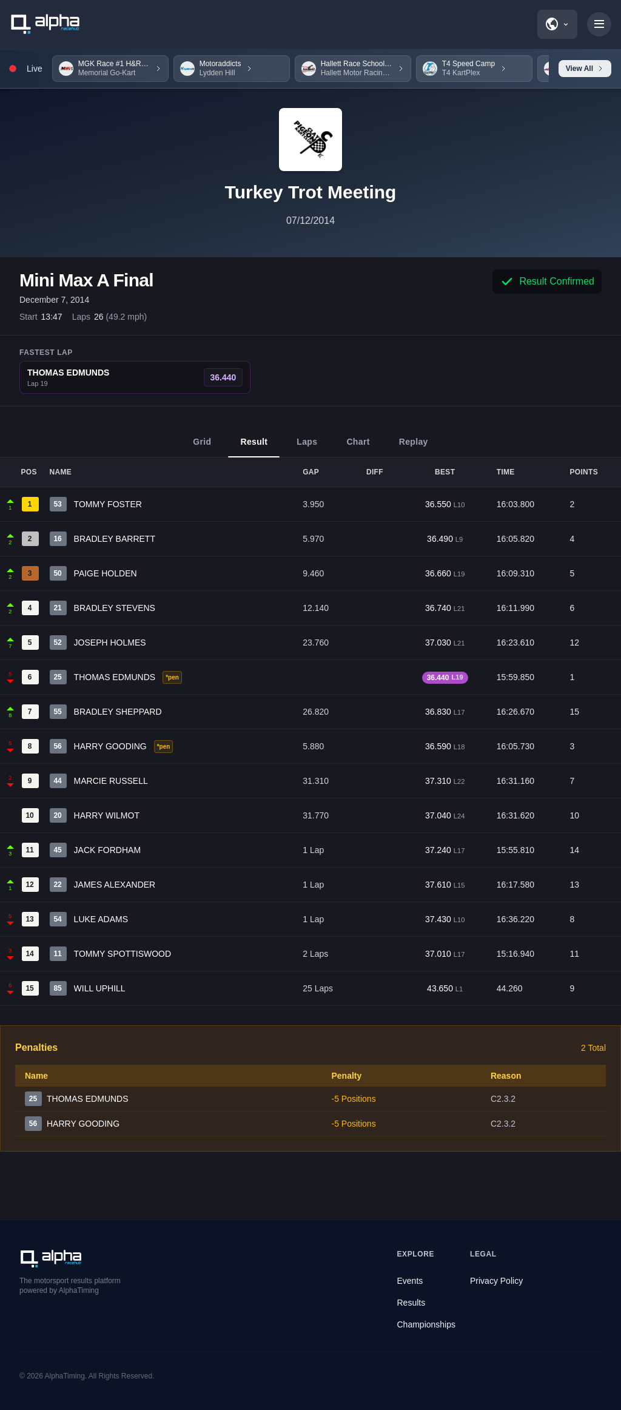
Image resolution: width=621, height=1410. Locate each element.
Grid (202, 447)
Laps (306, 447)
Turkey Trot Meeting (311, 192)
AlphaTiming (65, 1376)
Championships (426, 1324)
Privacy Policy (496, 1281)
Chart (357, 447)
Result (254, 447)
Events (410, 1281)
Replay (413, 447)
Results (411, 1302)
